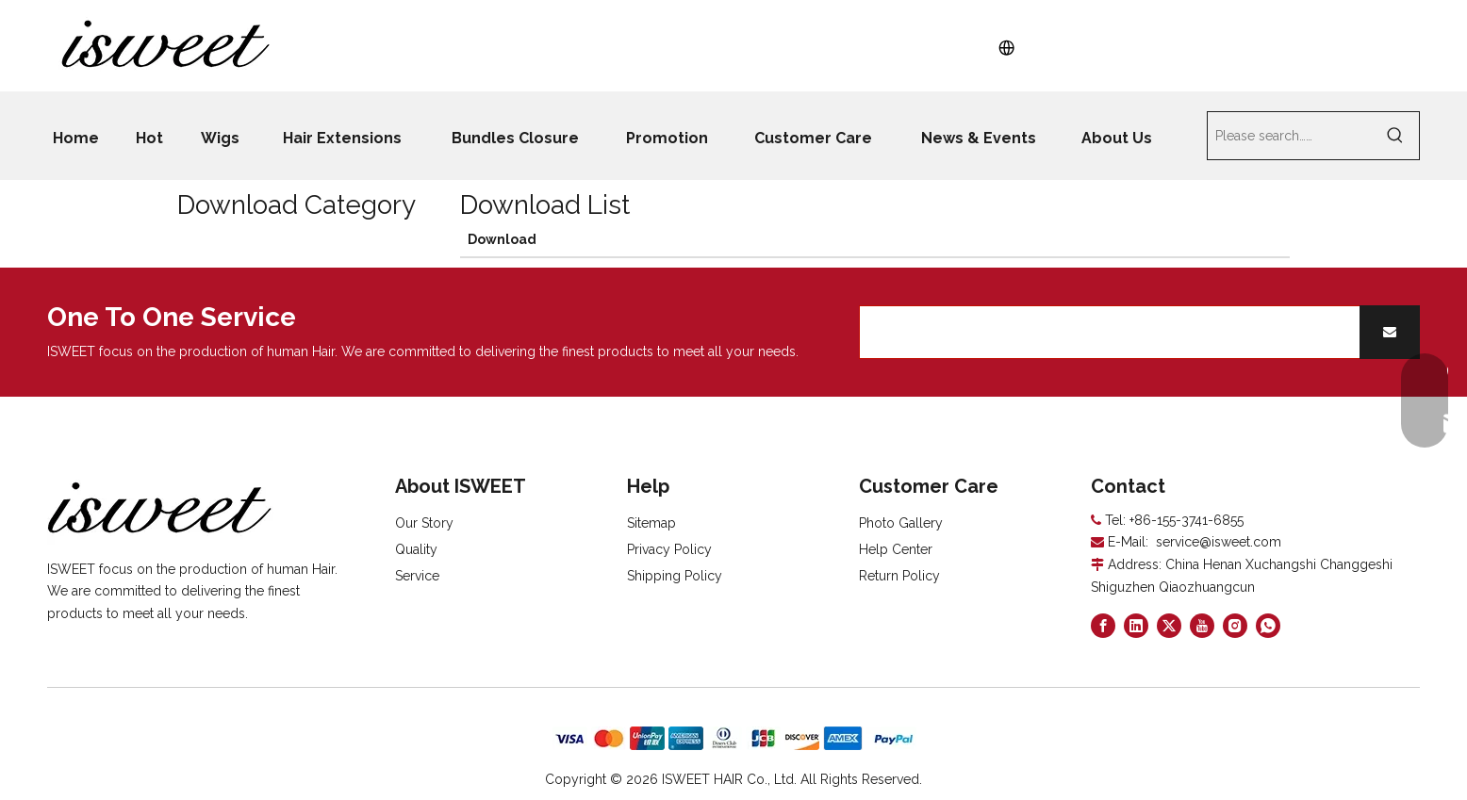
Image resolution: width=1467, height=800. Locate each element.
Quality (416, 549)
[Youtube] (1202, 625)
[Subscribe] (1390, 332)
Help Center (895, 549)
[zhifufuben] (733, 738)
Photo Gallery (901, 523)
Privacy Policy (669, 549)
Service (417, 575)
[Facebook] (1103, 625)
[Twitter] (1169, 625)
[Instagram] (1235, 625)
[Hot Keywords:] (1395, 135)
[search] (1105, 332)
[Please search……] (1290, 135)
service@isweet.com (1218, 541)
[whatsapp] (1268, 625)
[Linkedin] (1136, 625)
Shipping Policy (674, 575)
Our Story (424, 523)
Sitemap (651, 523)
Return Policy (899, 575)
